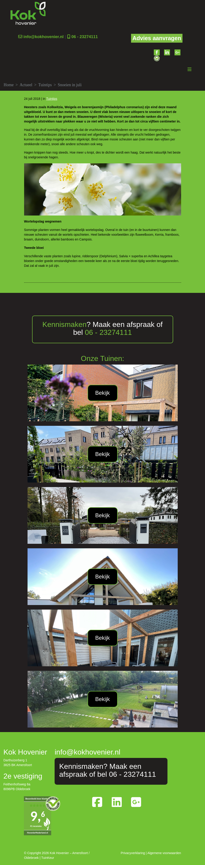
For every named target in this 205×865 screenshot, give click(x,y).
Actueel (26, 84)
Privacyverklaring (133, 853)
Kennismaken (64, 324)
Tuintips (45, 84)
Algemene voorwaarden (164, 853)
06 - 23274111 (84, 36)
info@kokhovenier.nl (43, 36)
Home (9, 84)
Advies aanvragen (156, 38)
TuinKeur (47, 857)
